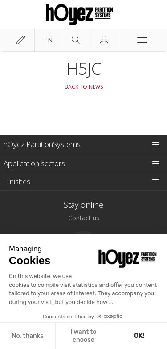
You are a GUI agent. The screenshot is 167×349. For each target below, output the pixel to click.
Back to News (84, 87)
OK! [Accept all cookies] (139, 336)
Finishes (17, 181)
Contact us (83, 218)
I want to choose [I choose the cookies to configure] (83, 336)
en (48, 40)
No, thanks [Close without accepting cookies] (27, 336)
